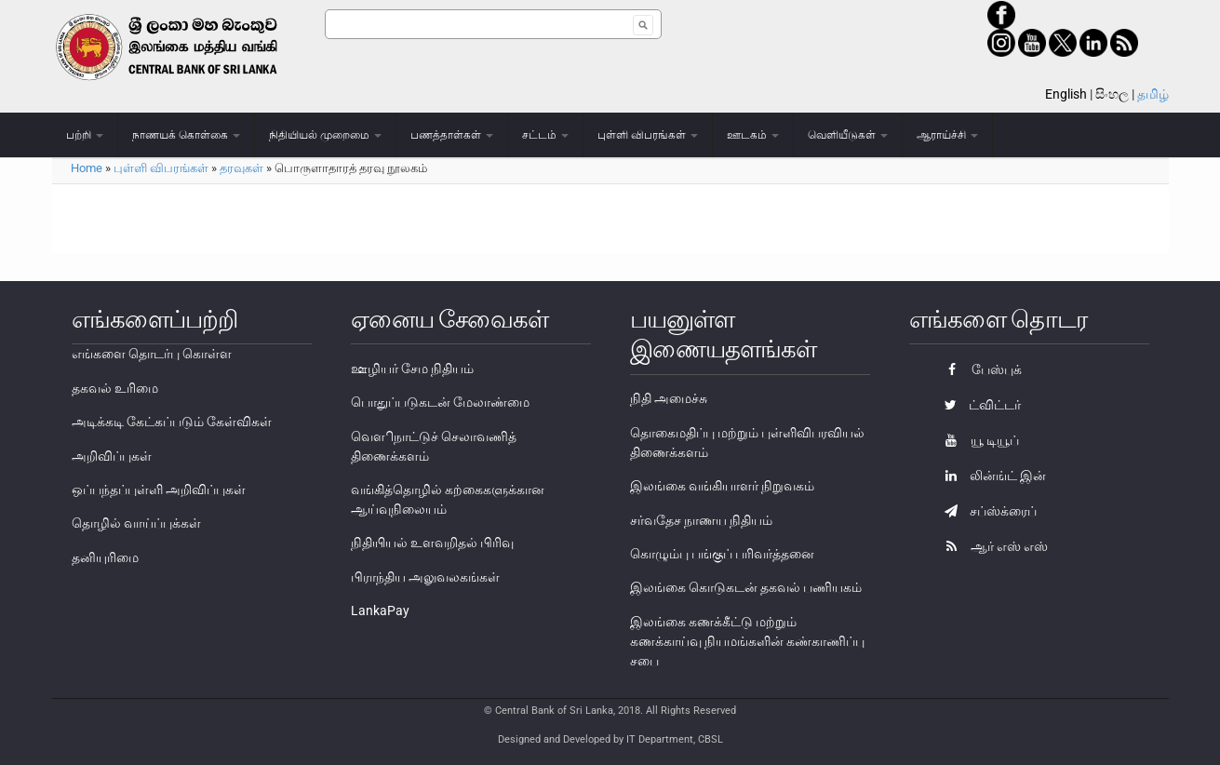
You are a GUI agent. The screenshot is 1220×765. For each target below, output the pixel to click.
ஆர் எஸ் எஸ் (991, 546)
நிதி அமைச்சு (668, 398)
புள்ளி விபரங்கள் (647, 134)
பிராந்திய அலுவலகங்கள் (425, 577)
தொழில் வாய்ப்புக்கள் (136, 523)
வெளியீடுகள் (848, 134)
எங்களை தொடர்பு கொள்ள (152, 353)
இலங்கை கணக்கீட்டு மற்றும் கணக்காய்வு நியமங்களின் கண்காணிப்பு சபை (747, 641)
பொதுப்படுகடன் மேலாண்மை (440, 402)
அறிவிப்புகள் (112, 456)
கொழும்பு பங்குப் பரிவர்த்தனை (722, 553)
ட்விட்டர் (978, 404)
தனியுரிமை (105, 557)
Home (86, 168)
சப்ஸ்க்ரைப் (986, 510)
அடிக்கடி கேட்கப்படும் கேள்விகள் (172, 421)
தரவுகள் (241, 168)
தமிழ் (1153, 94)
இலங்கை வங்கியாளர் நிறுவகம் (722, 485)
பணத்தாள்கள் (451, 134)
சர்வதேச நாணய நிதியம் (701, 520)
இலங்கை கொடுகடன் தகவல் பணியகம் (746, 587)
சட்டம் (545, 134)
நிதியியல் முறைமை (325, 134)
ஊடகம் (753, 134)
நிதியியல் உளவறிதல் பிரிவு (432, 542)
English (1066, 94)
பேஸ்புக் (978, 369)
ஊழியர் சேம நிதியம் (412, 368)
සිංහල (1112, 94)
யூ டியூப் (977, 440)
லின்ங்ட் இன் (990, 475)
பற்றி (84, 134)
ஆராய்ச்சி (947, 134)
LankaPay (380, 610)
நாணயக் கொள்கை (186, 134)
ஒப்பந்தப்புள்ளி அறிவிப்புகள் (159, 489)
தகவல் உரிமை (115, 388)
